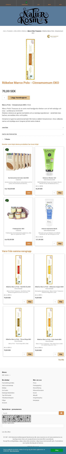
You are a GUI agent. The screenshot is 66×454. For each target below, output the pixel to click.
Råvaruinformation (38, 390)
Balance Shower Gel (49, 178)
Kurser (35, 393)
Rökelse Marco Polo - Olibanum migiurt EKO (49, 287)
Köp (59, 193)
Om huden (5, 390)
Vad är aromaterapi (7, 385)
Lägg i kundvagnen (19, 98)
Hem (4, 31)
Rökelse (24, 31)
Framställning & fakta (8, 383)
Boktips (4, 388)
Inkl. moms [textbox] (5, 375)
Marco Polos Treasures (34, 31)
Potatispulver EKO (18, 228)
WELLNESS (17, 31)
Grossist (4, 403)
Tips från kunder (6, 395)
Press (34, 383)
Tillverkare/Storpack (7, 398)
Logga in (8, 4)
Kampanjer (36, 400)
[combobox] (6, 375)
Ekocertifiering (37, 388)
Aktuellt (35, 395)
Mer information (14, 451)
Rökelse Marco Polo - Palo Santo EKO (49, 339)
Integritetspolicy (37, 398)
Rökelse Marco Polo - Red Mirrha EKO (18, 287)
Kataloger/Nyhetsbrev (8, 393)
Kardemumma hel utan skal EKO (18, 178)
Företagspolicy (37, 385)
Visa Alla (61, 360)
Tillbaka (6, 139)
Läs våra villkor (6, 432)
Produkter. (10, 31)
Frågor (4, 400)
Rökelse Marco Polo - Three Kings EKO (18, 339)
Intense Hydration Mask (49, 228)
